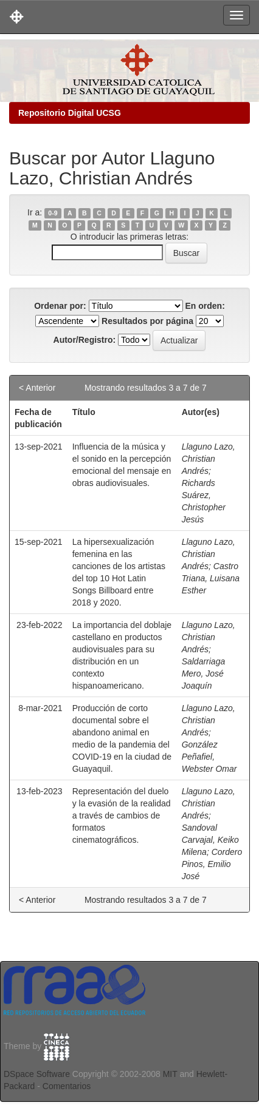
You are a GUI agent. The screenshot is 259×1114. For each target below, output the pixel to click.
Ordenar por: (60, 306)
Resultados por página (147, 321)
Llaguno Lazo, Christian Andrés (208, 459)
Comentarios (67, 1086)
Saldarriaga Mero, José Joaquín (204, 673)
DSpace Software (37, 1074)
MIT (170, 1074)
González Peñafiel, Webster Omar (209, 757)
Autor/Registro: (85, 340)
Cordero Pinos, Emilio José (212, 864)
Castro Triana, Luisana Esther (211, 578)
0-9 (52, 213)
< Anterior (37, 388)
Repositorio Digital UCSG (69, 113)
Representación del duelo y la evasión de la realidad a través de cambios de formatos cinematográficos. (121, 815)
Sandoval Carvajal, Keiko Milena (210, 840)
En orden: (205, 306)
